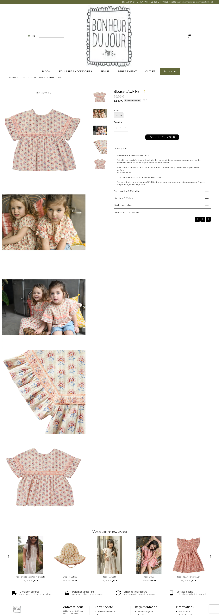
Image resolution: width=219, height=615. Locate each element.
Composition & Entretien (127, 191)
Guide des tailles (123, 205)
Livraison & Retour (124, 198)
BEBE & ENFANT (127, 71)
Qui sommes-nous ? (106, 612)
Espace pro (170, 71)
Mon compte (184, 612)
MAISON (45, 71)
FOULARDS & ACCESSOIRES (75, 71)
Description (120, 148)
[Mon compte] (185, 36)
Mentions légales (145, 612)
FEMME (105, 71)
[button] (162, 137)
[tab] (162, 148)
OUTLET (150, 71)
